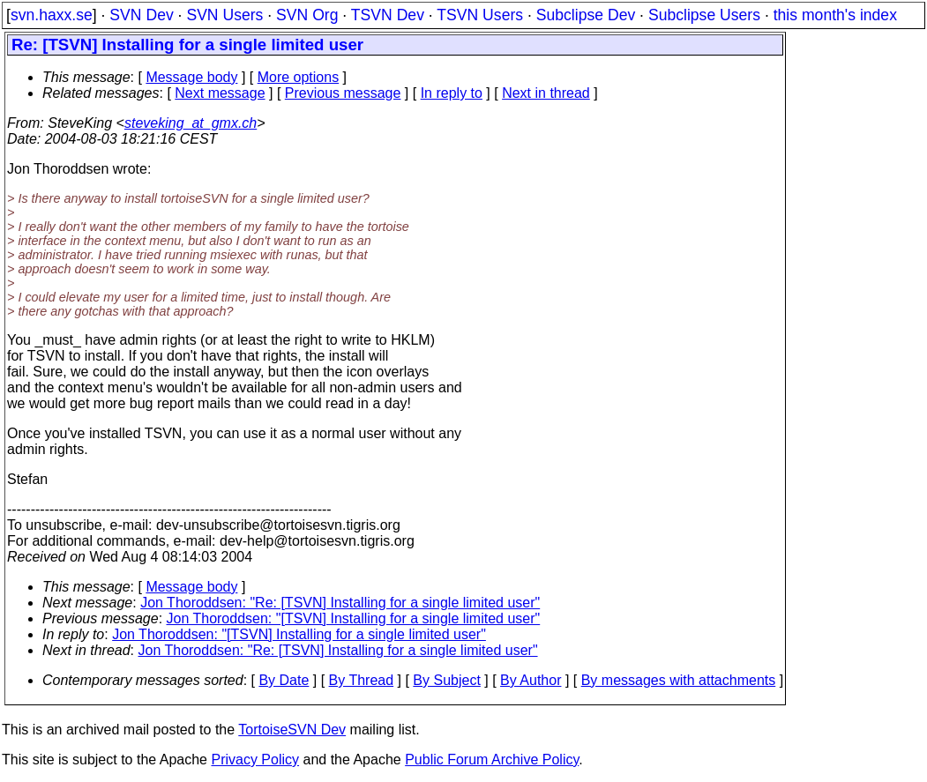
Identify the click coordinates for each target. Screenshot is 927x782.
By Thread (361, 680)
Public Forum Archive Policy (492, 759)
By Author (530, 680)
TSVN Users (480, 15)
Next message (220, 93)
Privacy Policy (255, 759)
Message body (191, 77)
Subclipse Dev (585, 15)
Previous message (343, 93)
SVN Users (224, 15)
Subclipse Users (704, 15)
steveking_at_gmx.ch (190, 122)
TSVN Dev (387, 15)
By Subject (446, 680)
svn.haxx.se (52, 15)
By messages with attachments (678, 680)
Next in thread (546, 93)
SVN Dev (141, 15)
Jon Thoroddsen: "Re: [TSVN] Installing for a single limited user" (340, 602)
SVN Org (307, 15)
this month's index (835, 15)
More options (299, 77)
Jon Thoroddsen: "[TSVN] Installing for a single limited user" (354, 618)
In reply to (451, 93)
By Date (283, 680)
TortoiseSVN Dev (292, 729)
